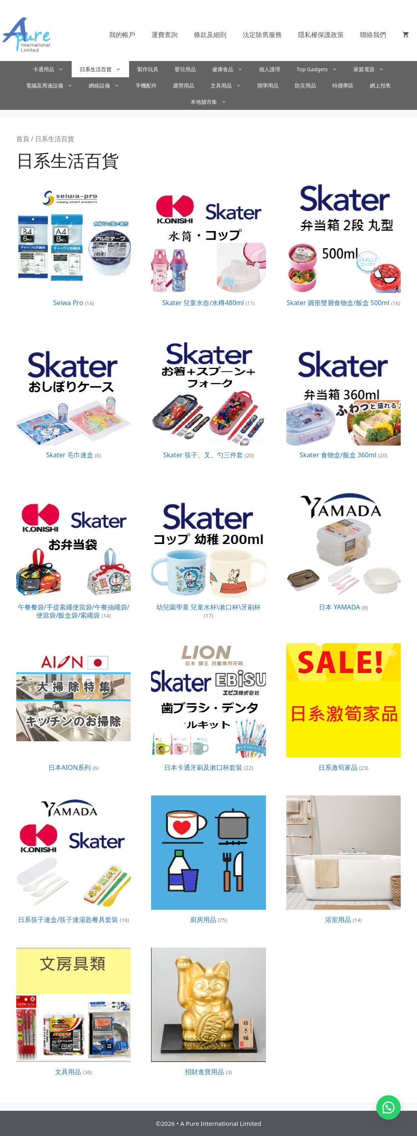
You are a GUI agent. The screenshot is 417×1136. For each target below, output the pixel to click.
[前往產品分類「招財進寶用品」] (208, 1013)
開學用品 (268, 85)
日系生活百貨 (104, 69)
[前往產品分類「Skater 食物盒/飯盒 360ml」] (343, 397)
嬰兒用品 (185, 69)
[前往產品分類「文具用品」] (73, 1013)
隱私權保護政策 (321, 34)
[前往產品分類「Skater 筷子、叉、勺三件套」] (208, 397)
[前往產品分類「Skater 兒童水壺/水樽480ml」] (208, 244)
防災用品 (305, 85)
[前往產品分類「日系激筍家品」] (343, 709)
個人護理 (269, 69)
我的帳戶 (122, 34)
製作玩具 (147, 69)
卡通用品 (52, 69)
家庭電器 (372, 69)
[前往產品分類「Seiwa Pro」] (73, 244)
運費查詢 (164, 34)
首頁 (22, 138)
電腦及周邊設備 (53, 85)
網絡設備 (108, 85)
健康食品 (231, 69)
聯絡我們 (373, 34)
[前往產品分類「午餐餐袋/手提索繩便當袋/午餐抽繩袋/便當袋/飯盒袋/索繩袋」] (73, 553)
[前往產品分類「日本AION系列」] (73, 709)
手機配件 (146, 85)
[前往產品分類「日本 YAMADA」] (343, 549)
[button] (388, 1107)
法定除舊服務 (262, 34)
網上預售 (380, 85)
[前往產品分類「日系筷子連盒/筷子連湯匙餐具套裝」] (73, 861)
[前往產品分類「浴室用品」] (343, 861)
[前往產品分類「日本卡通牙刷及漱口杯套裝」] (208, 709)
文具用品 (230, 85)
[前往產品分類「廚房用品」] (208, 861)
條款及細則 (210, 34)
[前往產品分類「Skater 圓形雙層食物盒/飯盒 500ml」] (343, 244)
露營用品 (183, 85)
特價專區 (342, 85)
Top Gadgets (320, 69)
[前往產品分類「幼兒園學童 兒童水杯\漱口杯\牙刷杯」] (208, 553)
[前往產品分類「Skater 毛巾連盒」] (73, 397)
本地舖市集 (213, 102)
